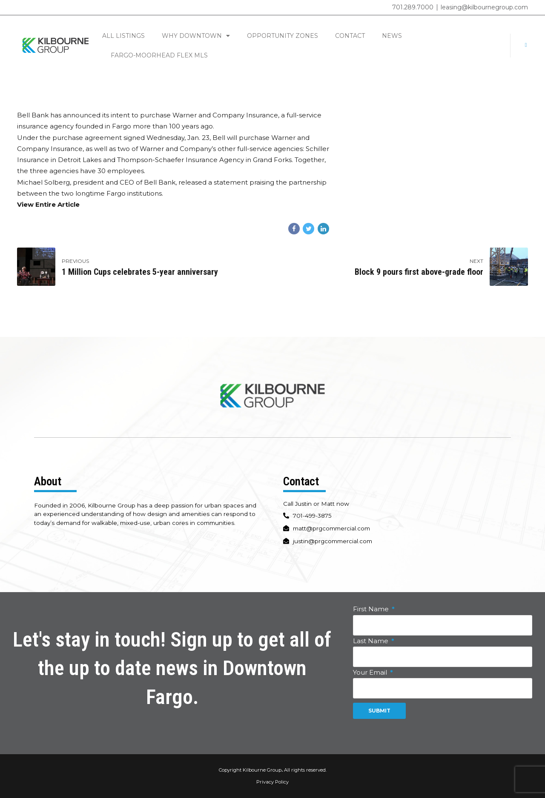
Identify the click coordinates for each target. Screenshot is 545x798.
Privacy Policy (272, 782)
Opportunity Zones (282, 36)
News (392, 36)
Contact (350, 36)
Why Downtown (196, 35)
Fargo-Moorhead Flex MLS (159, 55)
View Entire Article (48, 204)
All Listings (123, 36)
